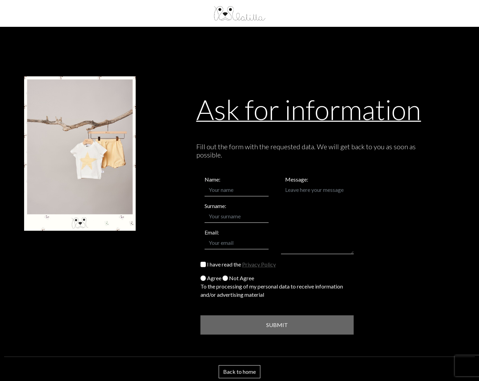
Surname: (215, 206)
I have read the (238, 264)
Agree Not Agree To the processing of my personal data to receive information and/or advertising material (271, 286)
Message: (296, 179)
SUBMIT (277, 325)
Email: (212, 232)
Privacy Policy (259, 264)
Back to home (239, 371)
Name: (212, 179)
